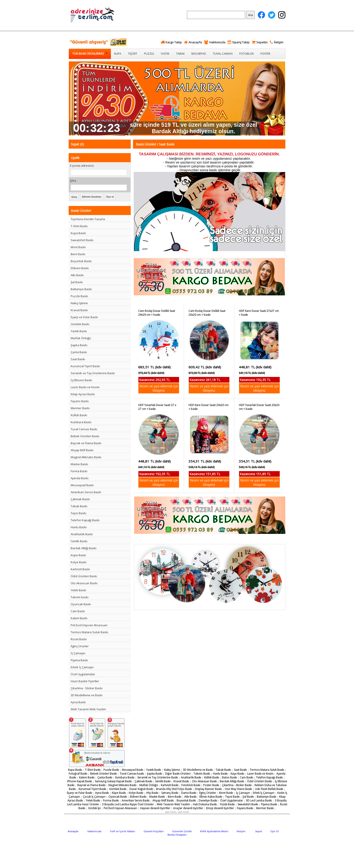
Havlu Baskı (79, 527)
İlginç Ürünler (80, 646)
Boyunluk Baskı (81, 261)
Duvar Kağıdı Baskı (141, 789)
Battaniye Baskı (81, 289)
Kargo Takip (173, 42)
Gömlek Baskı (80, 324)
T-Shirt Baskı (79, 226)
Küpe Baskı (78, 555)
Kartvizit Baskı (80, 569)
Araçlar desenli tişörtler (188, 808)
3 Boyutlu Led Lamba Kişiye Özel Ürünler (128, 804)
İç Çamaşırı (78, 653)
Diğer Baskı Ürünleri (178, 774)
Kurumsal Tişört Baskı (85, 366)
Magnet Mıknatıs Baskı (86, 457)
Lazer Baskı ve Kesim (85, 387)
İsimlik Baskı (79, 541)
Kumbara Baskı (81, 422)
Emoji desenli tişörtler (220, 808)
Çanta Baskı (79, 352)
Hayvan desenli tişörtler (155, 808)
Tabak (180, 54)
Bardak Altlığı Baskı (83, 548)
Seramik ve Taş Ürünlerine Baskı (93, 373)
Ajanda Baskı (79, 478)
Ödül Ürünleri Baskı (84, 576)
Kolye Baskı (78, 562)
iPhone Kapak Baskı (79, 781)
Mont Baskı (78, 247)
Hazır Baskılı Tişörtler (85, 681)
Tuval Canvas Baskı (84, 429)
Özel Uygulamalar (83, 674)
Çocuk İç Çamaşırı (94, 797)
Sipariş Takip (240, 42)
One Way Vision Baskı (238, 789)
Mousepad (198, 54)
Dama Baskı (188, 793)
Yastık (165, 54)
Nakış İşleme (79, 303)
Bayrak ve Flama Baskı (86, 443)
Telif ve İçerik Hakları (122, 831)
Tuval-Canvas (223, 54)
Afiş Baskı (152, 793)
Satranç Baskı (169, 793)
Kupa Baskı (78, 233)
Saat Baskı (78, 359)
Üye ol (110, 196)
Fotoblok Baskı (190, 785)
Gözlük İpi (94, 808)
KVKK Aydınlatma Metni (214, 831)
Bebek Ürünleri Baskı (85, 436)
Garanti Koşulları (154, 831)
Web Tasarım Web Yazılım (88, 709)
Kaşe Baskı (237, 774)
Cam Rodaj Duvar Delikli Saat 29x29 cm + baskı (156, 313)
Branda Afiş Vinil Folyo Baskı (174, 789)
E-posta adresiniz (82, 166)
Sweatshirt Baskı (82, 240)
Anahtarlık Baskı (82, 534)
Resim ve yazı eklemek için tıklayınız (159, 388)
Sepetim (262, 42)
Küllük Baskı (79, 415)
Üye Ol (274, 831)
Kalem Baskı (79, 618)
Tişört (132, 54)
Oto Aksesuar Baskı (84, 583)
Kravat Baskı (79, 310)
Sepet (258, 831)
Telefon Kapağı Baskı (85, 520)
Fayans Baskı (80, 401)
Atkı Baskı (77, 275)
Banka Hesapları (177, 834)
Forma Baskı (79, 471)
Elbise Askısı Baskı (210, 797)
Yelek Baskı (78, 590)
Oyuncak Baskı (81, 604)
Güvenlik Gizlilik (182, 831)
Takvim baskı (79, 597)
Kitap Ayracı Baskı (83, 394)
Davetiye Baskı (208, 800)
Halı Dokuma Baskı (205, 804)
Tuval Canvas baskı (132, 774)
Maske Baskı (79, 464)
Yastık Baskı (79, 331)
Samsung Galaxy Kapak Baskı (113, 781)
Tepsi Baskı (78, 513)
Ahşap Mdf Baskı (82, 450)
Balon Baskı (229, 777)
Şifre (73, 181)
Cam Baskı (78, 611)
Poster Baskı (211, 785)
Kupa (117, 54)
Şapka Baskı (79, 345)
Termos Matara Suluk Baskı (89, 632)
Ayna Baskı (78, 702)
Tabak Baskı (79, 506)
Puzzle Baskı (79, 296)
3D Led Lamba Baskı (259, 800)
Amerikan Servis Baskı (86, 492)
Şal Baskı (77, 282)
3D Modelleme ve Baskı (86, 695)
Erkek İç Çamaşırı (82, 667)
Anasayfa (195, 42)
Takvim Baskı (201, 774)
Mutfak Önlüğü (81, 338)
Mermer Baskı (80, 408)
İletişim (278, 42)
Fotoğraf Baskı (78, 774)
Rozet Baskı (79, 639)
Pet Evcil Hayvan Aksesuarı (89, 625)
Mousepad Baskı (82, 485)
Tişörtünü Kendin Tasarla (88, 219)
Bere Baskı (78, 254)
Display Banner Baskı (208, 789)
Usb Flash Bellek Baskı (269, 789)
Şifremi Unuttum (91, 196)
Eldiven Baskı (80, 268)
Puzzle (149, 54)
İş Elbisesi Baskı (81, 380)
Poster (265, 54)
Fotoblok (246, 54)
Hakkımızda (217, 42)
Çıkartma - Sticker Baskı (86, 688)
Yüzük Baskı (227, 804)
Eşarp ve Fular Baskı (84, 317)
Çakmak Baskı (80, 499)
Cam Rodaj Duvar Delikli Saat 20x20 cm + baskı (207, 313)
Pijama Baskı (79, 660)
